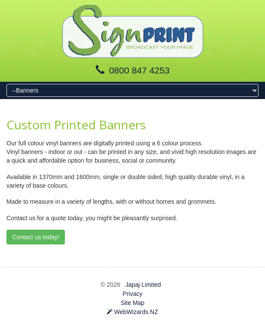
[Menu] (132, 90)
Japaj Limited (143, 284)
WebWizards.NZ (132, 311)
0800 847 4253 (139, 70)
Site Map (132, 302)
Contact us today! (35, 237)
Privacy (133, 293)
